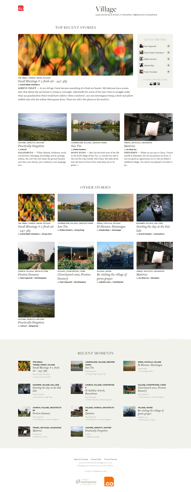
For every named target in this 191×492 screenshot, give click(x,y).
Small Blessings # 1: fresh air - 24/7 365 (42, 81)
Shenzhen (130, 152)
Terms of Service (110, 459)
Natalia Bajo (146, 65)
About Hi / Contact (81, 459)
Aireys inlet (27, 88)
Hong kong (78, 152)
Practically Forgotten (31, 146)
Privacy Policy (96, 459)
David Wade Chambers (30, 84)
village (47, 78)
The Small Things (26, 78)
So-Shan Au (131, 149)
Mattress (129, 146)
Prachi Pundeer (148, 71)
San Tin (76, 146)
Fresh (39, 78)
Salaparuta (25, 152)
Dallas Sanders (148, 59)
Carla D (23, 149)
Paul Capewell (147, 46)
